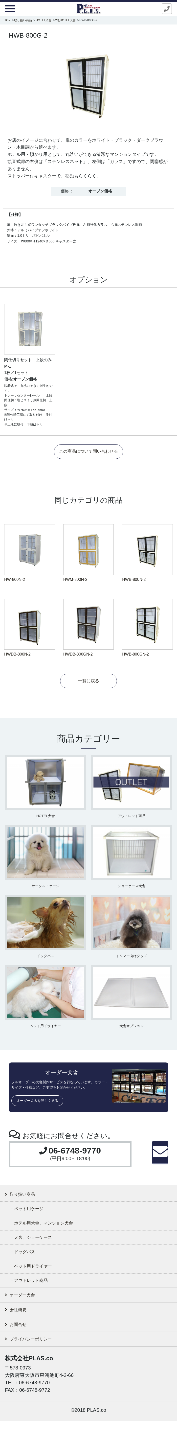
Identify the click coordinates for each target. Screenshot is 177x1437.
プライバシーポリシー (35, 1354)
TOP (7, 20)
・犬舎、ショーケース (37, 1244)
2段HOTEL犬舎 (65, 20)
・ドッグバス (27, 1260)
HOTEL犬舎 (43, 20)
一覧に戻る (88, 682)
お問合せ (18, 1338)
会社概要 (18, 1322)
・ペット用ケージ (32, 1213)
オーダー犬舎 (24, 1307)
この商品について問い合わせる (88, 452)
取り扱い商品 (23, 20)
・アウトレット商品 (35, 1291)
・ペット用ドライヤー (38, 1275)
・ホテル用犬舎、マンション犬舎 (51, 1228)
